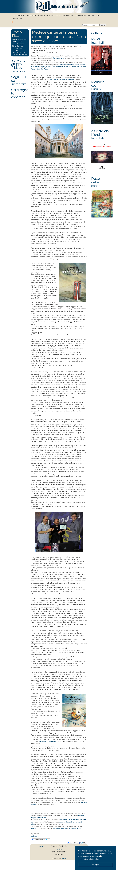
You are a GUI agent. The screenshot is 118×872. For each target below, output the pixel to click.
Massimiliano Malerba (60, 67)
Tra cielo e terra (58, 58)
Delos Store (70, 822)
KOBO (55, 828)
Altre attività (17, 18)
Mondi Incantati (44, 15)
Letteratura (34, 836)
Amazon (62, 822)
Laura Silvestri (80, 64)
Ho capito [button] (95, 864)
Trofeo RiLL (32, 15)
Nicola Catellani (36, 67)
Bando (14, 42)
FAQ (20, 42)
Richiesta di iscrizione (19, 55)
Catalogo (99, 15)
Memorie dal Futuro (58, 15)
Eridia (59, 849)
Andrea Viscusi (74, 67)
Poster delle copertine (98, 182)
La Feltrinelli (62, 828)
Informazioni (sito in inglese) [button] (89, 859)
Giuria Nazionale (17, 46)
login (41, 846)
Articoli (90, 15)
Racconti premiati (18, 44)
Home (14, 15)
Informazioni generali (19, 39)
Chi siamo (21, 15)
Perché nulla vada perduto (48, 741)
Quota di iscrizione (18, 52)
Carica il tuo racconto (19, 57)
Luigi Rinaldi (47, 67)
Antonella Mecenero (67, 64)
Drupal (63, 859)
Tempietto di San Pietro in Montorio (61, 80)
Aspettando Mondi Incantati (76, 15)
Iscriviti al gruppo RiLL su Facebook (18, 66)
